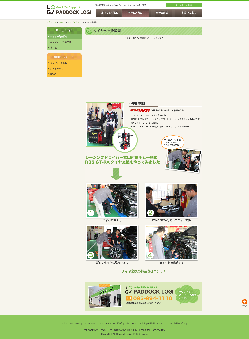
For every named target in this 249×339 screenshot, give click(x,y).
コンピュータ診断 (58, 63)
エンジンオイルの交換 (60, 42)
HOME (62, 22)
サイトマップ (162, 323)
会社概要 (179, 5)
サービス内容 (73, 22)
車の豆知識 (118, 323)
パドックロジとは (90, 323)
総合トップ (51, 22)
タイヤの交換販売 (58, 36)
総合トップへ (67, 323)
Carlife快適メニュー (64, 57)
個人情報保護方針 (177, 323)
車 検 (53, 47)
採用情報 (189, 5)
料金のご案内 (130, 323)
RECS (53, 74)
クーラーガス (56, 68)
